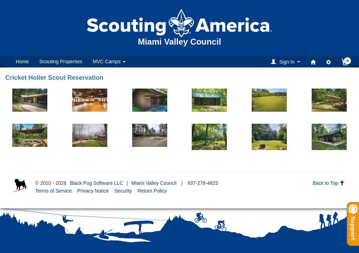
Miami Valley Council (153, 183)
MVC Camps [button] (109, 61)
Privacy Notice (93, 191)
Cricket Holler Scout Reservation (54, 77)
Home (22, 61)
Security (123, 191)
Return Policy (152, 191)
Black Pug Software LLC (96, 183)
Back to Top (329, 183)
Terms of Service (53, 191)
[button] (286, 61)
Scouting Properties (60, 61)
